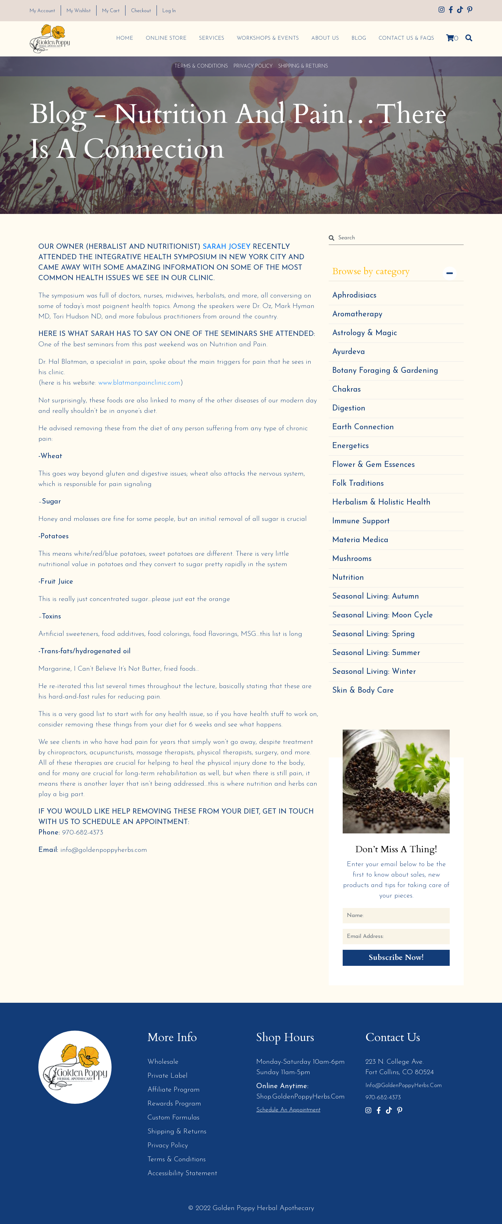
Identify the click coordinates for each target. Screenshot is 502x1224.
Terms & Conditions (201, 66)
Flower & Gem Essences (373, 465)
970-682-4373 (383, 1098)
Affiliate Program (173, 1089)
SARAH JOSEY (227, 246)
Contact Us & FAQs (406, 38)
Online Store (165, 38)
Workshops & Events (267, 38)
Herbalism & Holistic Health (381, 502)
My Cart (115, 11)
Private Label (167, 1075)
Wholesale (162, 1062)
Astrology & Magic (364, 333)
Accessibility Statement (182, 1173)
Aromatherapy (357, 314)
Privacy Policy (253, 66)
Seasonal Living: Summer (376, 653)
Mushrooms (352, 559)
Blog (358, 38)
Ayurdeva (348, 352)
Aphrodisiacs (354, 295)
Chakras (346, 389)
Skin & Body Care (363, 690)
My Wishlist (81, 11)
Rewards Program (174, 1103)
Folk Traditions (358, 483)
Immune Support (361, 521)
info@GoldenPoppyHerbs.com (403, 1085)
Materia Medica (360, 540)
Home (124, 38)
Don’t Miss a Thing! (396, 849)
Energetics (350, 446)
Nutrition (348, 577)
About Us (325, 38)
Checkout (147, 11)
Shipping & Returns (303, 66)
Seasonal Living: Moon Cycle (382, 615)
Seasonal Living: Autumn (375, 596)
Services (211, 38)
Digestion (348, 408)
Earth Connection (363, 427)
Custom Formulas (173, 1117)
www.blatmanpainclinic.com (139, 382)
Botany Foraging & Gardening (385, 371)
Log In (176, 11)
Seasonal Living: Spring (373, 634)
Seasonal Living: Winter (374, 672)
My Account (43, 11)
